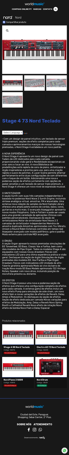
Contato (47, 9)
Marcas (37, 9)
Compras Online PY (22, 9)
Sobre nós (24, 424)
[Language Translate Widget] (12, 133)
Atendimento (43, 424)
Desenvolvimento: (34, 437)
